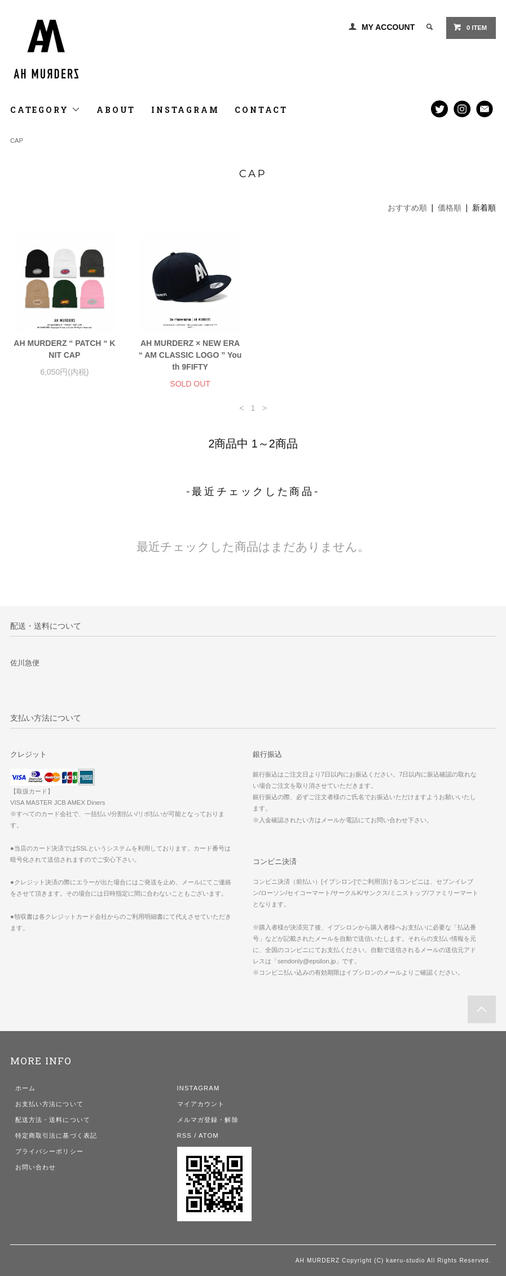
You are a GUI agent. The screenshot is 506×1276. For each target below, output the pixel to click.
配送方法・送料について (52, 1119)
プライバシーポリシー (49, 1151)
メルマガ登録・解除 (208, 1119)
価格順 (449, 207)
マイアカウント (201, 1103)
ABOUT (115, 109)
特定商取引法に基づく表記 (56, 1135)
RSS (184, 1135)
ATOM (209, 1135)
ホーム (25, 1088)
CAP (16, 140)
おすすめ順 (407, 207)
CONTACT (261, 109)
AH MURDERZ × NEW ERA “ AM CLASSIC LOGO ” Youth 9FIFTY (190, 355)
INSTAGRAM (185, 109)
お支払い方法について (49, 1103)
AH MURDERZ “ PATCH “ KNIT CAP (64, 349)
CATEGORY (45, 109)
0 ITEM (470, 27)
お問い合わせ (35, 1167)
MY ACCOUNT (388, 27)
